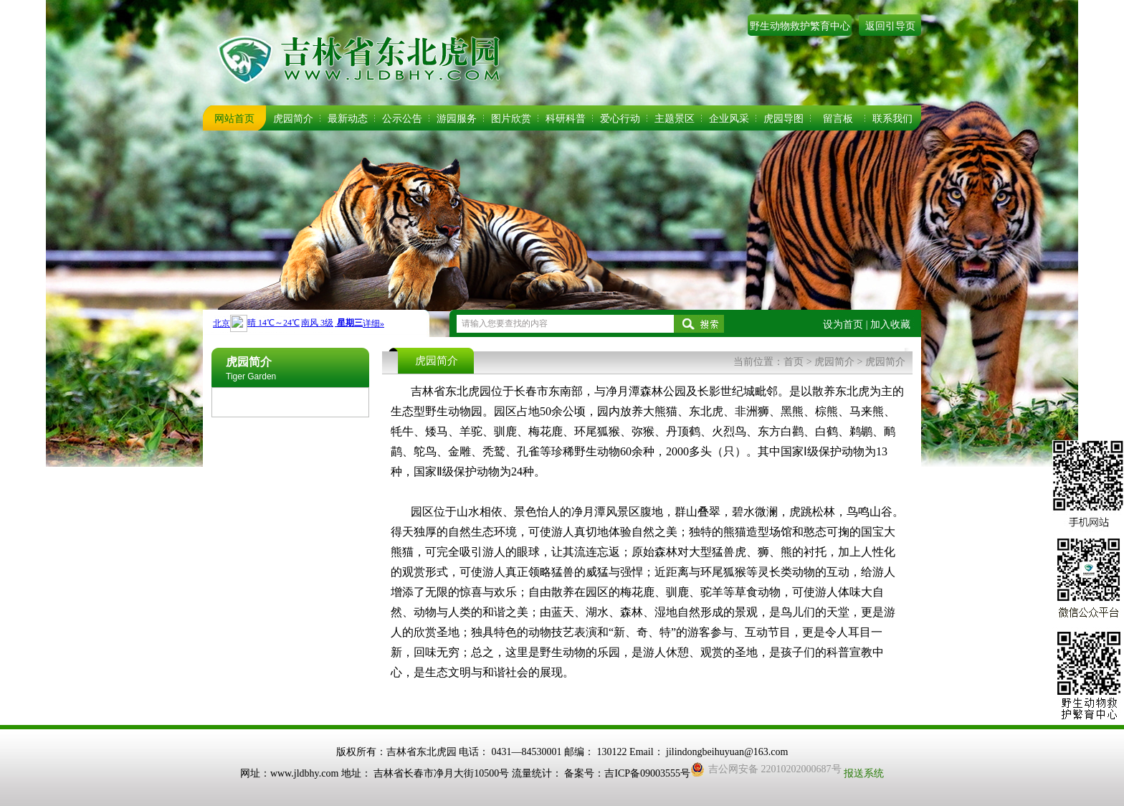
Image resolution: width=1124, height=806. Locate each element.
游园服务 (457, 118)
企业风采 (729, 118)
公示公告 (402, 118)
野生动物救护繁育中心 (800, 26)
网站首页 (234, 118)
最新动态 (348, 118)
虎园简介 (293, 118)
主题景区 (674, 118)
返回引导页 (890, 26)
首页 (794, 361)
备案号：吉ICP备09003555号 (627, 773)
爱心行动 (620, 118)
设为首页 (843, 324)
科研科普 (566, 118)
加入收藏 (890, 324)
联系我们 (892, 118)
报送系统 (864, 773)
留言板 (838, 118)
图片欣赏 (511, 118)
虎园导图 (783, 118)
